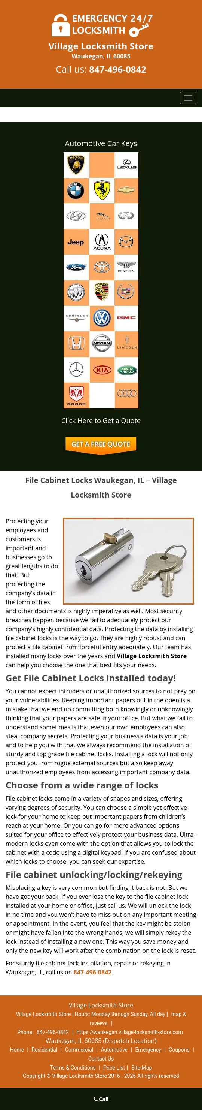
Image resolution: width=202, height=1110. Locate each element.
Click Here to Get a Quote (101, 420)
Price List (114, 1068)
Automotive (114, 1050)
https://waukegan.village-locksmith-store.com (130, 1032)
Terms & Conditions (73, 1068)
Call (101, 1099)
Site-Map (141, 1068)
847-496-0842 (117, 69)
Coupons (179, 1050)
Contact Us (101, 1059)
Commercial (79, 1050)
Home (17, 1050)
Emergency (148, 1050)
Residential (45, 1050)
